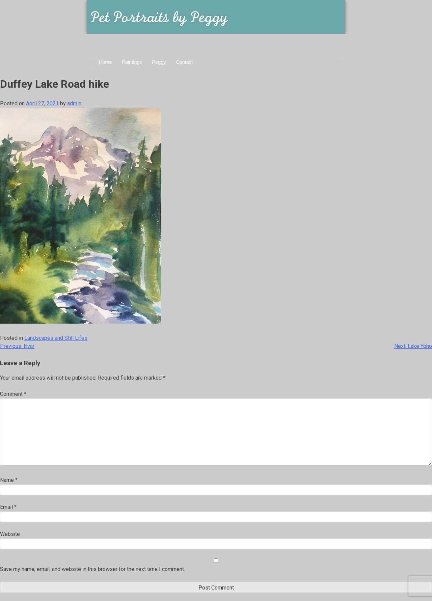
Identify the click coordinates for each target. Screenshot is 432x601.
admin (74, 103)
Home (105, 62)
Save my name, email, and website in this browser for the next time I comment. (92, 569)
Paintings (132, 62)
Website (10, 534)
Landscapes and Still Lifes (55, 338)
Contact (184, 62)
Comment (13, 394)
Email (8, 507)
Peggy (159, 62)
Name (9, 480)
